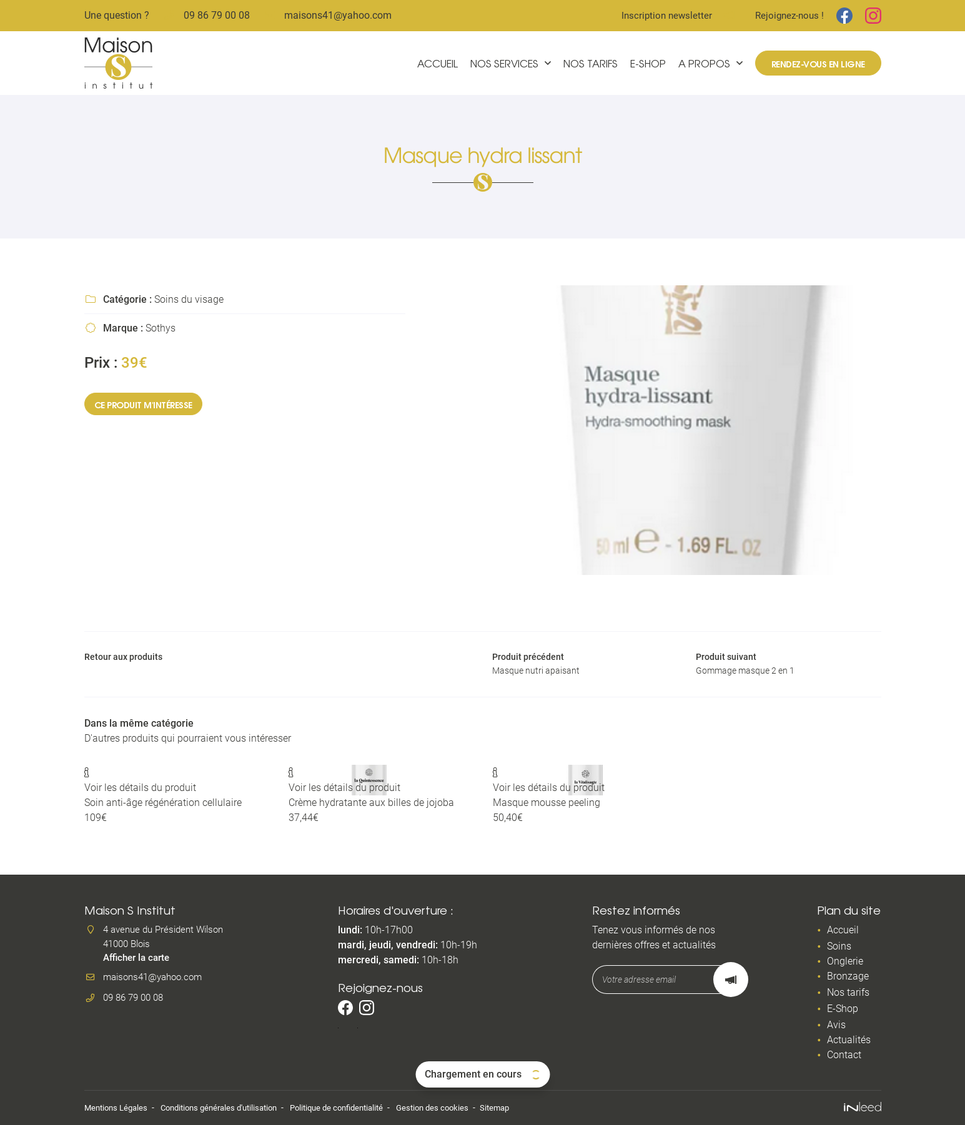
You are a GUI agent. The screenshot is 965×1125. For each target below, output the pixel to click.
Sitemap (525, 1108)
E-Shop (648, 63)
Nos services (504, 63)
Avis (836, 1025)
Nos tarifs (590, 63)
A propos (704, 63)
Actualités (849, 1040)
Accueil (437, 63)
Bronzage (848, 977)
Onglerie (845, 962)
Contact (844, 1055)
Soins (839, 947)
